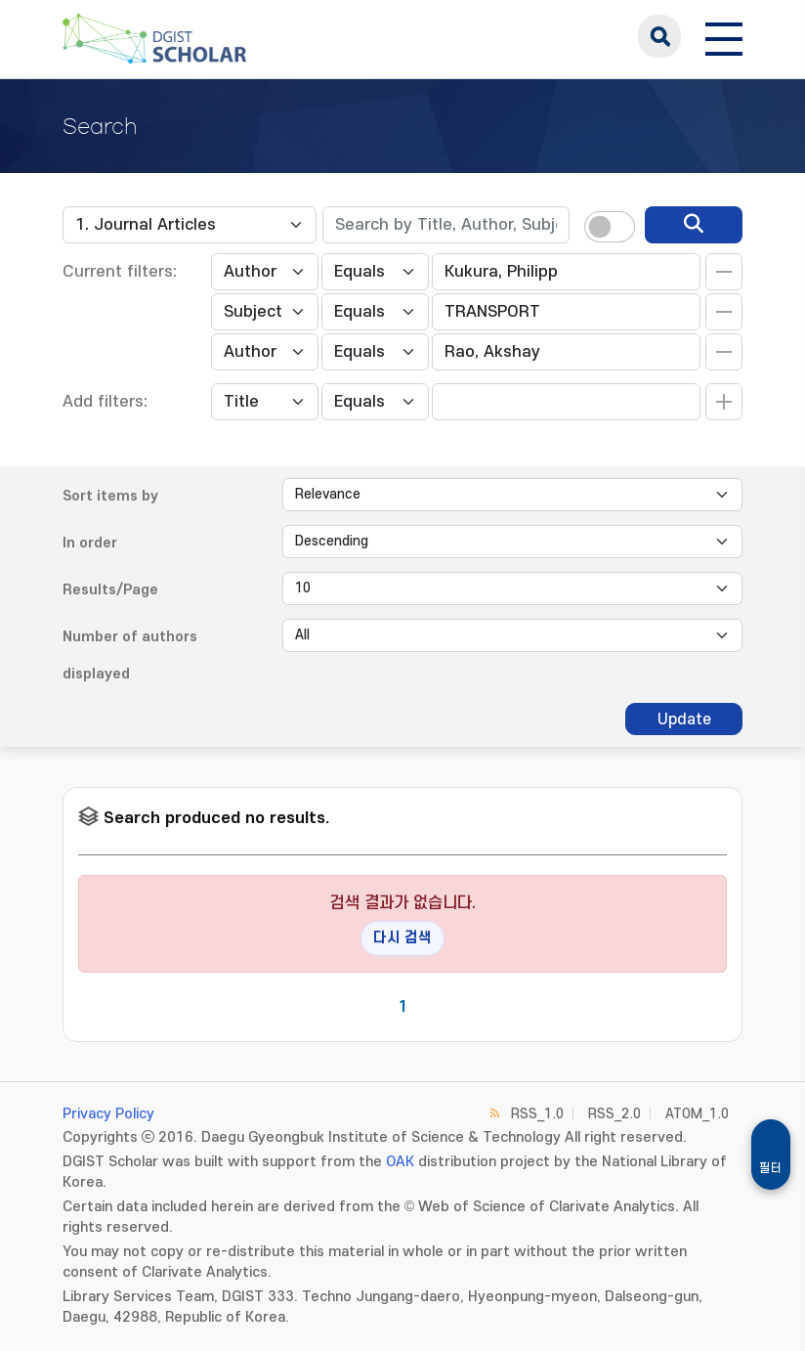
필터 (771, 1168)
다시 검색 (402, 938)
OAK (400, 1162)
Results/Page (110, 590)
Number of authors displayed (130, 655)
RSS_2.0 (614, 1114)
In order (90, 543)
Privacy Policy (108, 1114)
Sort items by (110, 496)
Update (684, 719)
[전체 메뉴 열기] (723, 36)
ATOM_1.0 (697, 1114)
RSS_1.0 (537, 1114)
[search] (693, 224)
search (659, 36)
